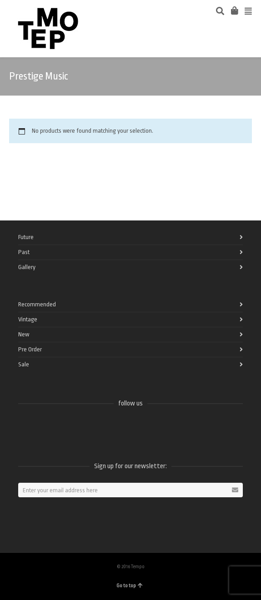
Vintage (27, 319)
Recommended (37, 304)
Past (24, 252)
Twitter (45, 427)
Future (26, 237)
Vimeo (65, 427)
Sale (23, 364)
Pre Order (30, 349)
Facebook (25, 427)
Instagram (85, 427)
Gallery (26, 267)
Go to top (129, 586)
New (23, 334)
